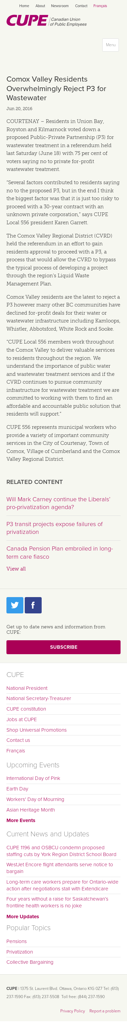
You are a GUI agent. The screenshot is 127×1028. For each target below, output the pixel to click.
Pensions (16, 941)
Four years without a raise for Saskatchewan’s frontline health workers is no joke (57, 902)
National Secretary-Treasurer (38, 698)
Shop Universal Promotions (36, 730)
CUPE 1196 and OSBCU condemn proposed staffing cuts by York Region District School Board (61, 850)
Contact (81, 6)
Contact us (18, 740)
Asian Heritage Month (30, 810)
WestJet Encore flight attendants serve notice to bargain (59, 867)
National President (26, 688)
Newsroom (60, 6)
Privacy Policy (72, 1011)
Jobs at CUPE (21, 719)
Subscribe (63, 647)
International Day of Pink (33, 778)
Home (24, 6)
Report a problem (105, 1011)
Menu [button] (112, 46)
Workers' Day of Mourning (35, 799)
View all (16, 569)
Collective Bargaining (30, 962)
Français (100, 6)
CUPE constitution (26, 709)
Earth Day (17, 789)
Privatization (19, 952)
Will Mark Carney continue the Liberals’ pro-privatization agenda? (58, 503)
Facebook (33, 605)
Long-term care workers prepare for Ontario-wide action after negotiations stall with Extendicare (62, 885)
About (40, 6)
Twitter (14, 605)
